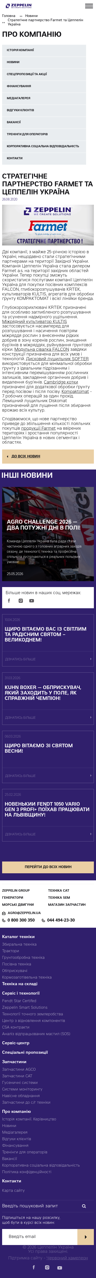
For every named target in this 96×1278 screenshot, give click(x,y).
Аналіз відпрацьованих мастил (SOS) (36, 1034)
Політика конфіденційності (26, 1172)
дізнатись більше (20, 659)
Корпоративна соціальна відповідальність (41, 1166)
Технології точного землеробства (32, 1014)
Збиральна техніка (19, 945)
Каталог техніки (18, 937)
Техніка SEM (59, 898)
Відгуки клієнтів (16, 1139)
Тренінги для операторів (24, 1152)
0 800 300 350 (21, 921)
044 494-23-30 (61, 921)
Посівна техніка (16, 964)
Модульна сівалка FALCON (41, 350)
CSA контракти (15, 1027)
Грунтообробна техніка (23, 958)
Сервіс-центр (15, 1043)
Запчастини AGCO (19, 1070)
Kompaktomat (75, 392)
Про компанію (16, 1112)
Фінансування (15, 1146)
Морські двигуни (18, 905)
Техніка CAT (58, 891)
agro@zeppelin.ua (24, 913)
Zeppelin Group (16, 891)
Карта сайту (13, 1191)
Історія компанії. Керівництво (29, 1119)
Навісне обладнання (21, 1096)
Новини (31, 16)
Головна (8, 16)
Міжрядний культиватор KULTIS (34, 322)
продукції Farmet (38, 429)
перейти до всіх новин (48, 867)
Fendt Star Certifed (19, 1001)
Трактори (10, 951)
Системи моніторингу (22, 1089)
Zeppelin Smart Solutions (24, 1008)
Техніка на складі (20, 984)
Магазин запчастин (67, 905)
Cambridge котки (61, 382)
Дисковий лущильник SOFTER (57, 359)
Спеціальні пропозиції (25, 1053)
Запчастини (14, 1062)
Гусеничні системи (20, 1083)
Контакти (11, 1182)
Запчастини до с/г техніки (26, 1103)
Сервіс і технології (21, 994)
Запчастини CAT (17, 1076)
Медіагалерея (15, 1133)
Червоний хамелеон (67, 1258)
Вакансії (9, 1159)
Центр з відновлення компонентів (33, 1021)
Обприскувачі (14, 971)
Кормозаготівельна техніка (27, 978)
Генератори (12, 898)
